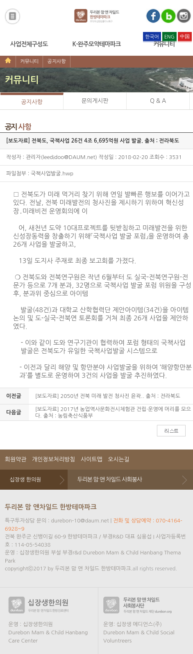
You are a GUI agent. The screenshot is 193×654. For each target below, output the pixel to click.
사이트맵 (91, 459)
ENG (169, 36)
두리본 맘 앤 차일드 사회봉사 (109, 479)
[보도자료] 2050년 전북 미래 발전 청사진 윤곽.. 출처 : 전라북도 (107, 396)
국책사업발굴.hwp (52, 173)
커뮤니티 (164, 44)
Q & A (158, 101)
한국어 (152, 36)
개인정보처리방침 (53, 459)
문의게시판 (95, 101)
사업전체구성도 (29, 44)
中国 (185, 36)
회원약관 (16, 459)
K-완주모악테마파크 (97, 44)
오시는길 (118, 459)
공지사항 (56, 61)
